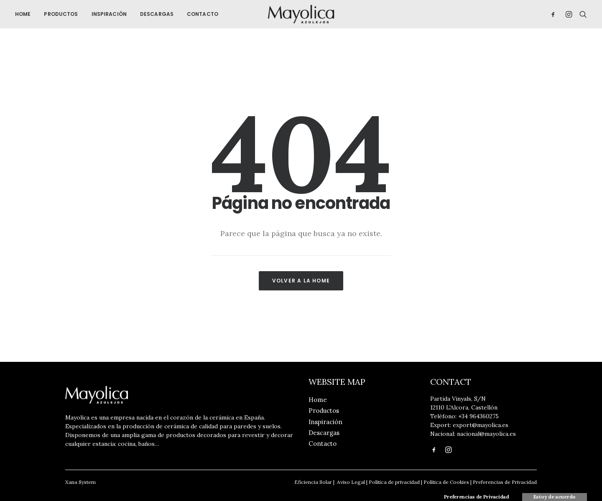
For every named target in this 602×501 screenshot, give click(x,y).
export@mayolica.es (480, 425)
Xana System (80, 482)
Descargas (156, 15)
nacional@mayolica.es (486, 433)
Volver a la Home (301, 283)
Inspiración (109, 15)
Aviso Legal (350, 482)
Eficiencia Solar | (314, 482)
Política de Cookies (446, 482)
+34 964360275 (478, 416)
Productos (61, 15)
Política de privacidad (394, 482)
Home (23, 15)
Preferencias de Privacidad (505, 482)
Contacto (202, 15)
